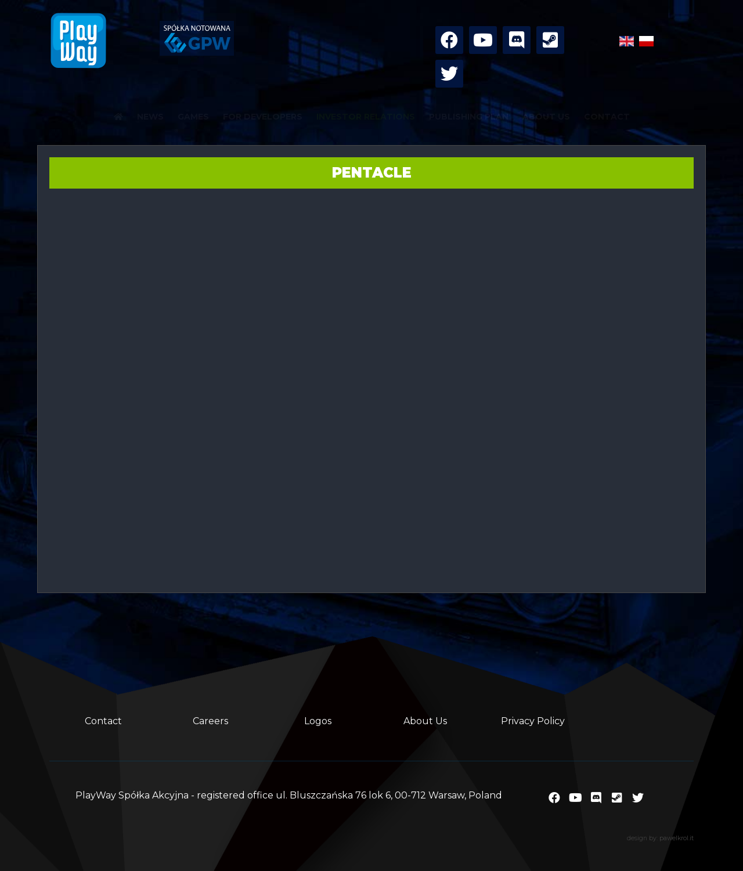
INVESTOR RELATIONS (365, 116)
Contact (103, 721)
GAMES (193, 116)
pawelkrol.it (676, 838)
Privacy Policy (533, 721)
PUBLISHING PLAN (468, 116)
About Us (425, 721)
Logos (317, 721)
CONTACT (607, 116)
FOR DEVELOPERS (262, 116)
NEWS (150, 116)
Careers (210, 721)
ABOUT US (546, 116)
